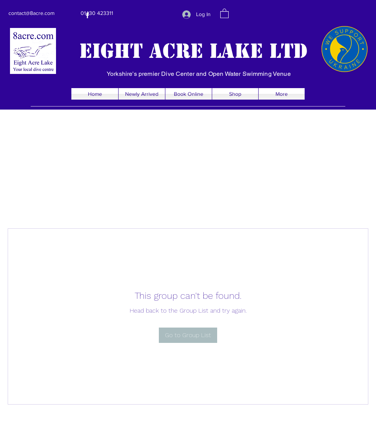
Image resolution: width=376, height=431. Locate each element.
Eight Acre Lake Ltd (193, 51)
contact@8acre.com (31, 13)
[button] (224, 13)
